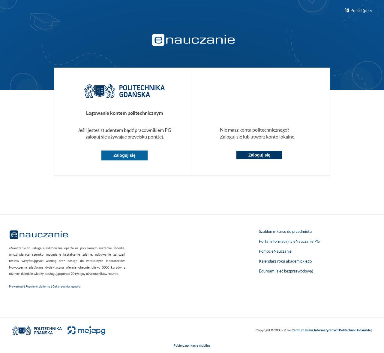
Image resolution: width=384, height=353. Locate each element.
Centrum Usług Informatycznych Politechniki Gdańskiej (332, 330)
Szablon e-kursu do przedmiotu (285, 231)
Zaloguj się (124, 155)
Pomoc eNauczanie (275, 251)
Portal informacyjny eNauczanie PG (289, 241)
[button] (358, 10)
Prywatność (16, 286)
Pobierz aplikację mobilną (192, 345)
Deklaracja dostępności (66, 286)
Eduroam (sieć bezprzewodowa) (286, 271)
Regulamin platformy (38, 286)
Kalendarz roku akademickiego (285, 261)
